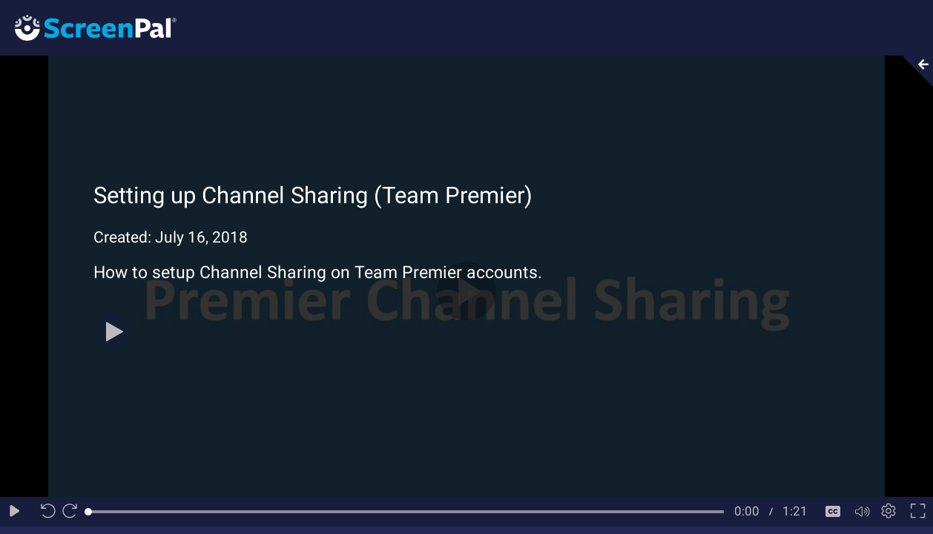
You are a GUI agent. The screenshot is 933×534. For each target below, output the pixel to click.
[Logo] (88, 27)
